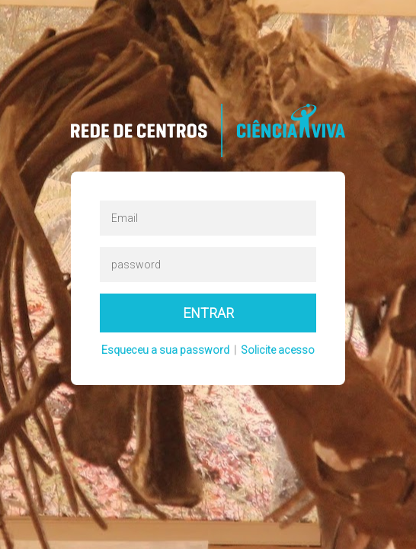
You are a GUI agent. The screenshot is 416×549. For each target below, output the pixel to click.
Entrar (208, 313)
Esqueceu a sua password (165, 350)
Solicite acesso (278, 350)
